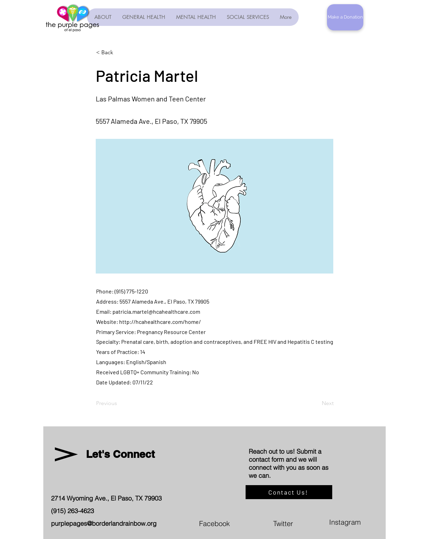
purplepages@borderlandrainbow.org (104, 523)
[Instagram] (372, 522)
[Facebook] (242, 523)
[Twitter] (316, 523)
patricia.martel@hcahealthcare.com (156, 311)
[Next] (316, 403)
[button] (345, 17)
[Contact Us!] (289, 492)
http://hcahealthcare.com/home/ (160, 321)
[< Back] (119, 52)
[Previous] (119, 403)
